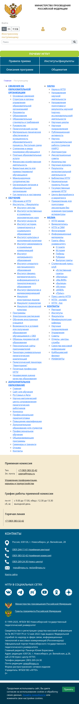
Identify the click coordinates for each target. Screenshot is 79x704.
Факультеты (57, 316)
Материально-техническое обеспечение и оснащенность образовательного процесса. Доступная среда (27, 139)
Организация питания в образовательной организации (25, 188)
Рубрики (60, 256)
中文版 (15, 29)
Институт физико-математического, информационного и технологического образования (28, 280)
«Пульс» (60, 293)
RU (4, 29)
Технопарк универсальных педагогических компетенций (27, 355)
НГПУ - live (56, 302)
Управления (57, 332)
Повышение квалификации (27, 421)
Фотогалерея (58, 230)
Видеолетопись (59, 224)
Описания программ (19, 69)
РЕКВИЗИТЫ (57, 358)
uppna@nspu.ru (26, 473)
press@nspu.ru (31, 663)
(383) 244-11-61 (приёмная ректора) (31, 549)
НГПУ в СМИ (58, 227)
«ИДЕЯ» (60, 289)
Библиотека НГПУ (60, 178)
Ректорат (56, 309)
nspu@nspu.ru (20, 567)
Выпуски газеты (64, 260)
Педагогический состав (25, 128)
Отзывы (17, 447)
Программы (19, 312)
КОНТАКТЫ (53, 306)
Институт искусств (26, 220)
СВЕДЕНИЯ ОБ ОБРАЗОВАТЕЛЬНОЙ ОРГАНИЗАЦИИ (19, 89)
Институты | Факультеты (26, 204)
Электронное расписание (26, 316)
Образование (20, 115)
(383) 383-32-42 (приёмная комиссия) (31, 555)
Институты (57, 312)
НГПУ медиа (57, 220)
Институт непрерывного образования (25, 257)
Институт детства (26, 207)
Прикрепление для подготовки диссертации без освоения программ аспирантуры (62, 208)
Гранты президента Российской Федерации (38, 611)
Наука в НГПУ (58, 89)
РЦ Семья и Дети (22, 395)
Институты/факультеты (59, 61)
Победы (60, 253)
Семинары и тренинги (24, 444)
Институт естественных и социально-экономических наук (29, 214)
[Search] (37, 42)
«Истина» (61, 286)
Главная (17, 388)
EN (9, 29)
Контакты (18, 450)
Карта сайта (11, 574)
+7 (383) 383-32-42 (27, 470)
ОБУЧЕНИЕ (14, 197)
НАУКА (51, 86)
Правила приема (20, 61)
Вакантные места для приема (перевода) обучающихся (24, 171)
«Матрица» (61, 276)
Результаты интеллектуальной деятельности (61, 171)
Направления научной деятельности (58, 96)
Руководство (19, 125)
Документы (19, 112)
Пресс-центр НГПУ (61, 296)
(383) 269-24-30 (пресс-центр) (27, 561)
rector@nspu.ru (37, 567)
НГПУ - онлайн (59, 299)
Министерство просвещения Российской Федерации (43, 603)
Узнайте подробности (34, 694)
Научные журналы (61, 164)
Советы (55, 335)
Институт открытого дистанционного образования (27, 267)
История (60, 250)
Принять (68, 689)
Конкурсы (18, 411)
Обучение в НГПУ (22, 201)
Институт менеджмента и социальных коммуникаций (29, 247)
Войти (5, 23)
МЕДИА (51, 217)
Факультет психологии (29, 302)
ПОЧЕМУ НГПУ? (39, 54)
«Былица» (61, 283)
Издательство (58, 161)
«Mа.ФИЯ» (61, 279)
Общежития (59, 69)
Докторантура (58, 151)
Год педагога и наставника (27, 194)
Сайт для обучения (23, 391)
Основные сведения (23, 95)
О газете (60, 247)
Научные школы (60, 122)
